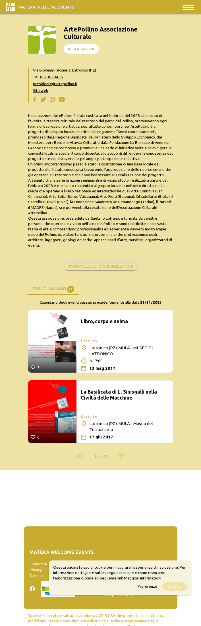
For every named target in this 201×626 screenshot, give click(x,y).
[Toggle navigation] (188, 6)
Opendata (38, 564)
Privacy (36, 570)
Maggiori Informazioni (142, 578)
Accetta (174, 586)
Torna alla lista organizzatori (100, 266)
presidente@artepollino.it (55, 83)
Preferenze (147, 586)
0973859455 (51, 77)
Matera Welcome (46, 7)
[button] (97, 456)
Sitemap (37, 575)
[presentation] (79, 456)
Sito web (40, 90)
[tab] (53, 288)
